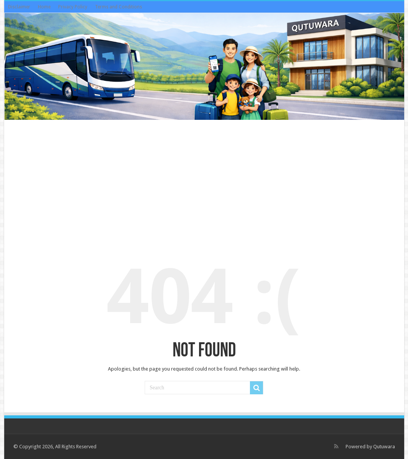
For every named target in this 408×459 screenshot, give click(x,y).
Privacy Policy (72, 7)
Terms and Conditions (118, 7)
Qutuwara (384, 446)
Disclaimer (19, 7)
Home (44, 7)
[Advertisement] (204, 183)
